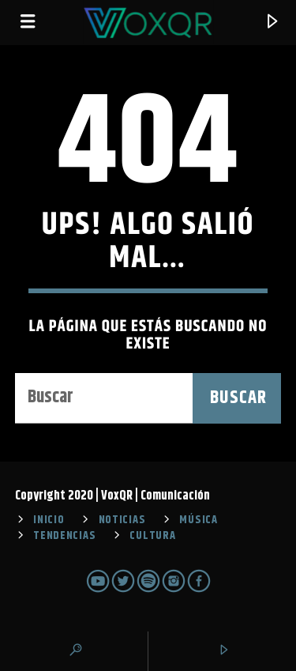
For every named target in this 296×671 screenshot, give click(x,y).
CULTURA (152, 536)
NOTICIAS (122, 520)
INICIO (48, 520)
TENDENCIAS (64, 536)
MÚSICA (198, 520)
